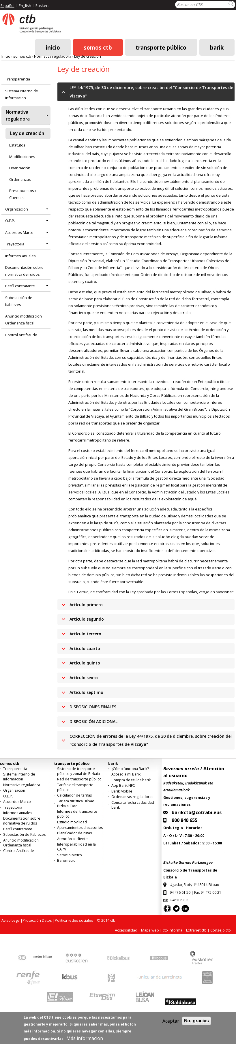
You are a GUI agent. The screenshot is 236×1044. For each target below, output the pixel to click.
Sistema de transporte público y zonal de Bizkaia (78, 771)
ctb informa (172, 930)
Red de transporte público (79, 779)
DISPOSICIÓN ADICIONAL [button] (93, 721)
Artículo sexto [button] (84, 677)
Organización (16, 209)
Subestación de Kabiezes (18, 301)
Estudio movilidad (72, 822)
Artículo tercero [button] (85, 633)
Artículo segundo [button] (87, 619)
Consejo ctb (220, 930)
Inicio (53, 47)
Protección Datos (37, 920)
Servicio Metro (69, 855)
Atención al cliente (72, 838)
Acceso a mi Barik (126, 774)
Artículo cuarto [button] (85, 648)
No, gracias (196, 1025)
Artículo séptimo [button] (86, 692)
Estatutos (17, 145)
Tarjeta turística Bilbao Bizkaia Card (75, 803)
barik (217, 47)
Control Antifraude (21, 334)
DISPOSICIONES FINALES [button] (93, 706)
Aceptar (170, 1025)
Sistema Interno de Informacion (21, 94)
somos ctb (98, 47)
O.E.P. (10, 220)
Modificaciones (22, 156)
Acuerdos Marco (19, 232)
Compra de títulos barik (131, 780)
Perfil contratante (20, 285)
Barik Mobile (121, 791)
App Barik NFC (123, 785)
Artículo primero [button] (86, 604)
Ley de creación (87, 56)
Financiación (19, 167)
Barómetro (66, 860)
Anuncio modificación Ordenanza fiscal (23, 319)
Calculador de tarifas (74, 795)
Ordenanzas (20, 179)
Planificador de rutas (74, 833)
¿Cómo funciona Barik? (130, 768)
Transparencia (17, 79)
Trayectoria (14, 244)
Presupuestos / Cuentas (22, 194)
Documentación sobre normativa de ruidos (24, 271)
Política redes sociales (74, 920)
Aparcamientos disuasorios (80, 827)
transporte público (161, 47)
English (25, 5)
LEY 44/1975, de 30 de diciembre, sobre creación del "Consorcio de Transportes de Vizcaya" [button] (151, 91)
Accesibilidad (126, 930)
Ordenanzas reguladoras (132, 796)
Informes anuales (20, 255)
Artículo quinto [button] (85, 663)
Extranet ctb (196, 930)
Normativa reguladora (52, 56)
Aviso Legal (10, 920)
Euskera (42, 5)
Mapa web (150, 930)
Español (7, 5)
